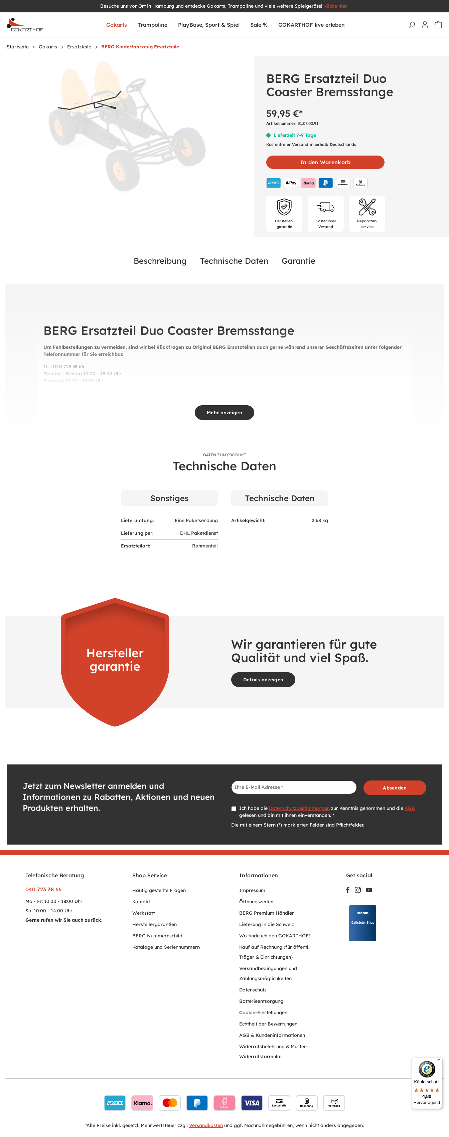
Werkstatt (143, 913)
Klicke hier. (336, 6)
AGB (410, 808)
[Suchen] (412, 25)
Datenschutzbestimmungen (299, 808)
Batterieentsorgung (261, 1001)
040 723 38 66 (43, 889)
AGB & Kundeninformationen (272, 1035)
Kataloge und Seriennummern (166, 947)
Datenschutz (253, 990)
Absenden (395, 788)
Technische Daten (234, 261)
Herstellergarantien (154, 924)
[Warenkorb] (438, 25)
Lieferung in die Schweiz (266, 924)
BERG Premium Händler (266, 913)
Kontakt (141, 902)
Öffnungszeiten (256, 902)
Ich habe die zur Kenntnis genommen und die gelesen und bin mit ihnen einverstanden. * (327, 811)
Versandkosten (206, 1125)
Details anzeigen (263, 680)
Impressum (252, 890)
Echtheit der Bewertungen (268, 1024)
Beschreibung (160, 261)
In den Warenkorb (325, 162)
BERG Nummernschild (157, 936)
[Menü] (438, 1061)
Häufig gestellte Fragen (159, 890)
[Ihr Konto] (425, 25)
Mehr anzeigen (224, 413)
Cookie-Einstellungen (263, 1012)
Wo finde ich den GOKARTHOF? (275, 936)
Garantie (298, 261)
